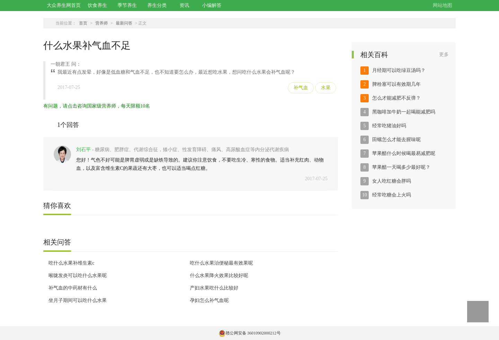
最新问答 (124, 23)
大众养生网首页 (64, 5)
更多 (444, 54)
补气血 (301, 87)
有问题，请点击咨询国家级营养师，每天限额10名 (96, 106)
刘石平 (83, 149)
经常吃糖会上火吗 (391, 194)
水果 (326, 87)
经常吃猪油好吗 (389, 125)
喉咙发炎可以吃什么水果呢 (78, 275)
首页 (83, 23)
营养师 (101, 23)
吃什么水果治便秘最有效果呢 (221, 263)
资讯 (184, 5)
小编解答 (211, 5)
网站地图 (442, 5)
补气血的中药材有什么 (73, 288)
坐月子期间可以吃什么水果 (78, 300)
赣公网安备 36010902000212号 (250, 333)
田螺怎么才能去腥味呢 (396, 139)
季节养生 (127, 5)
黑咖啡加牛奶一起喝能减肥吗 (403, 111)
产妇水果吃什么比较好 (214, 288)
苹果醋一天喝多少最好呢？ (401, 167)
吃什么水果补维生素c (71, 263)
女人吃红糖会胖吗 (391, 181)
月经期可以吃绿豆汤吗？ (399, 70)
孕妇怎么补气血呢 (209, 300)
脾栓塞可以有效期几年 (396, 84)
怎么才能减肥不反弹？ (396, 98)
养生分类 (157, 5)
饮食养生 (97, 5)
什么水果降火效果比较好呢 (219, 275)
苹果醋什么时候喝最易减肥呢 (403, 153)
